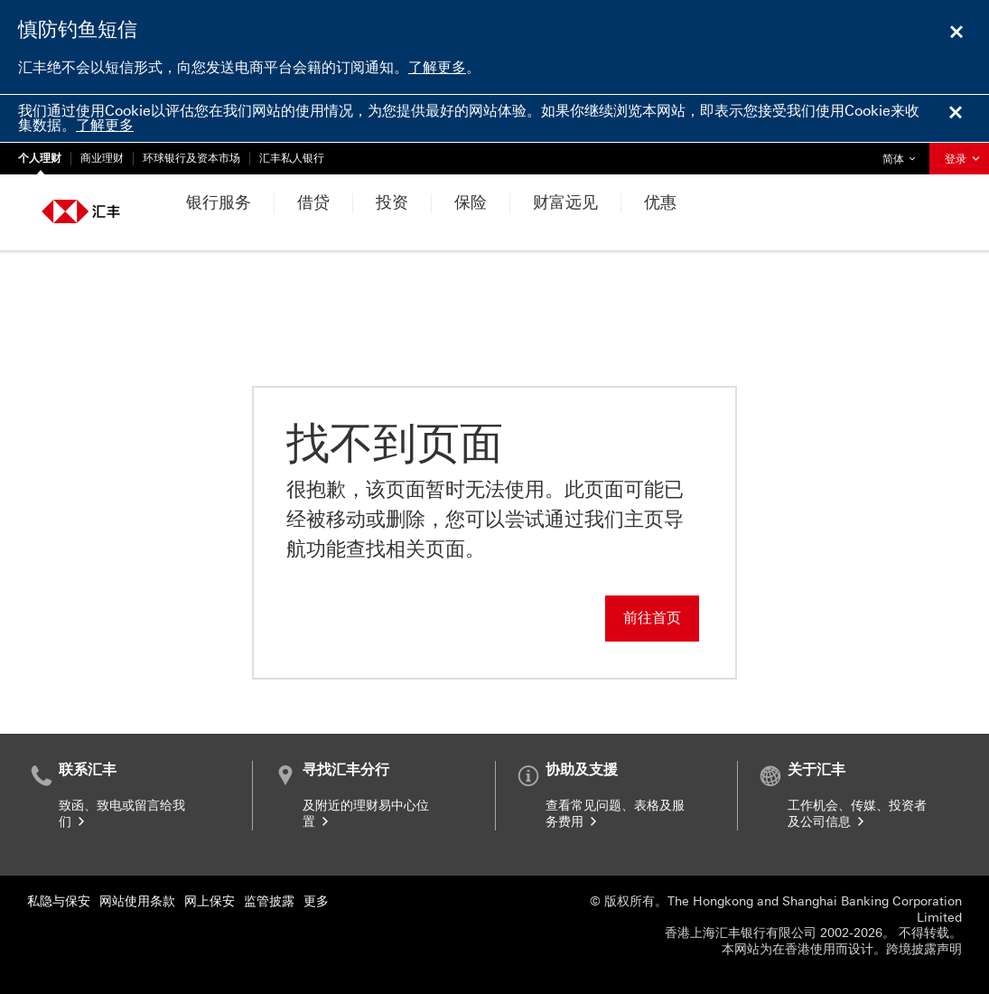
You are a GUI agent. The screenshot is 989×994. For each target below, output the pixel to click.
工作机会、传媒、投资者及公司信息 (857, 814)
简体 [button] (903, 154)
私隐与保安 (58, 901)
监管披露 (269, 901)
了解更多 (437, 67)
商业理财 (102, 158)
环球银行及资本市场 (191, 158)
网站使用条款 (137, 901)
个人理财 (39, 158)
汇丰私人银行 (291, 158)
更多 (316, 901)
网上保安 (209, 901)
